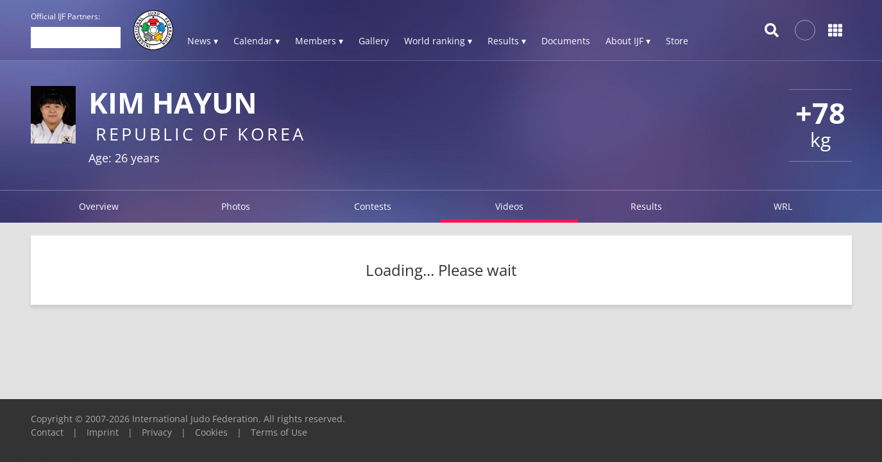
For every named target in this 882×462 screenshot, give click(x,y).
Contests (372, 206)
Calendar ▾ (256, 41)
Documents (565, 41)
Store (677, 41)
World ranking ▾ (438, 41)
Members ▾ (319, 41)
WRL (783, 206)
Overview (99, 206)
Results (646, 206)
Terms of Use (279, 432)
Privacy (157, 432)
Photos (235, 206)
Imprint (103, 432)
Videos (509, 206)
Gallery (374, 41)
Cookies (211, 432)
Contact (47, 432)
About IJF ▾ (628, 41)
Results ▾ (507, 41)
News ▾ (202, 41)
